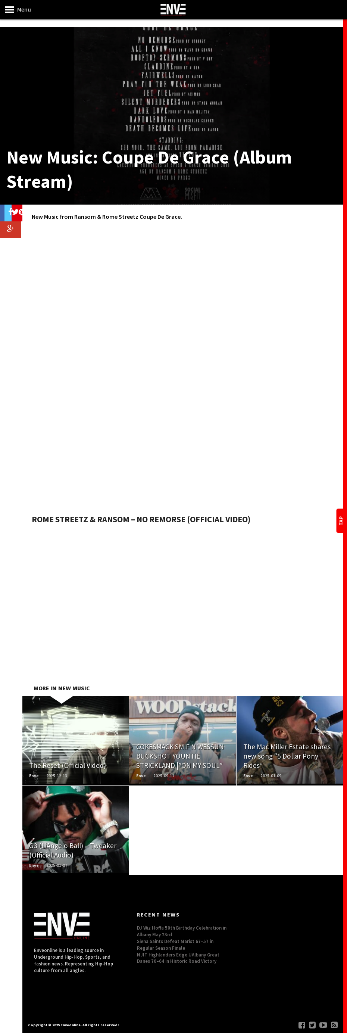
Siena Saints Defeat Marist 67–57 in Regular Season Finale (175, 944)
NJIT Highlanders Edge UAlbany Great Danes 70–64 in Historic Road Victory (178, 958)
